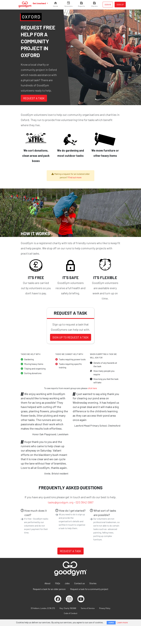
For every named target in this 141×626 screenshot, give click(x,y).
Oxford (31, 16)
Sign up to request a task (70, 337)
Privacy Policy (104, 608)
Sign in (108, 4)
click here (92, 388)
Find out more (74, 177)
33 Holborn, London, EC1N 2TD (43, 608)
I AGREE (111, 623)
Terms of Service (88, 608)
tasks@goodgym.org (60, 502)
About (47, 583)
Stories (92, 583)
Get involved (39, 3)
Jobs (67, 583)
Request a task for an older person (49, 589)
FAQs (57, 583)
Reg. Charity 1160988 (68, 608)
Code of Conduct (70, 613)
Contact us (79, 583)
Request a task (34, 98)
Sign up (120, 4)
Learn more (122, 622)
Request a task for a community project (89, 589)
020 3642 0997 (84, 502)
